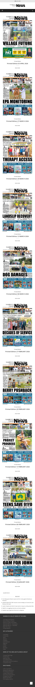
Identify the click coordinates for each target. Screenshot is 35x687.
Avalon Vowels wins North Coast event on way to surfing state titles (18, 606)
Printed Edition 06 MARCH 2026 (17, 294)
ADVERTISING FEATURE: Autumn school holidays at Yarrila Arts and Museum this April (17, 603)
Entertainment (6, 642)
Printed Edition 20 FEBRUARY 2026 (17, 409)
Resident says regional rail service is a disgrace (13, 610)
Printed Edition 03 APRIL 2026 (17, 63)
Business (5, 647)
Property (5, 640)
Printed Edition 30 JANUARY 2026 (17, 582)
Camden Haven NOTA (8, 673)
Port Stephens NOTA (8, 679)
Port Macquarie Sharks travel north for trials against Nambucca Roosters (17, 599)
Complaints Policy (7, 662)
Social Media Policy (7, 659)
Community (5, 636)
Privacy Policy (6, 657)
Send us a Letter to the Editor (10, 622)
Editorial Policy (6, 658)
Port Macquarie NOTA (8, 671)
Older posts (6, 592)
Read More (17, 68)
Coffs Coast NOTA (7, 669)
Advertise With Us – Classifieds (10, 625)
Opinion (5, 639)
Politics (4, 644)
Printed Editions (6, 628)
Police (4, 649)
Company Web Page (7, 655)
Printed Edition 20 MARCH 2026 (17, 179)
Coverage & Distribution (8, 619)
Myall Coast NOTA (7, 677)
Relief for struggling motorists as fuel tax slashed (13, 608)
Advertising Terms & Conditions (10, 661)
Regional (5, 643)
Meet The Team (6, 627)
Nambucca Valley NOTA (8, 670)
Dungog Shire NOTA (8, 676)
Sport (4, 637)
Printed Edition (17, 61)
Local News (5, 634)
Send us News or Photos (8, 621)
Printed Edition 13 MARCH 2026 (17, 236)
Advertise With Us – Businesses (10, 624)
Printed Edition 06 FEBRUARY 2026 (17, 524)
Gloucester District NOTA (9, 674)
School (4, 646)
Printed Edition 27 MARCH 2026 (17, 121)
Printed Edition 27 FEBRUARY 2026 (17, 352)
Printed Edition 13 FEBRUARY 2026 (17, 467)
